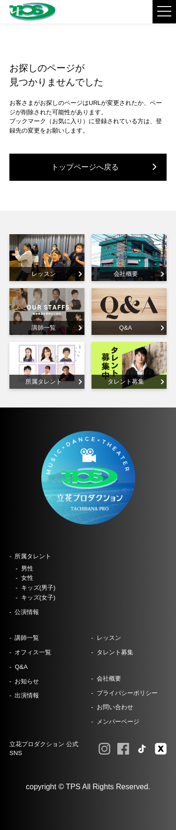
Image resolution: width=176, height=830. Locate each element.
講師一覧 (27, 637)
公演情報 (27, 611)
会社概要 (109, 678)
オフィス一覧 (33, 652)
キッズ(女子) (38, 597)
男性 (27, 568)
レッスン (109, 637)
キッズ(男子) (38, 587)
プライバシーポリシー (127, 693)
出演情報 (27, 695)
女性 (27, 577)
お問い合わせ (115, 707)
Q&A (21, 666)
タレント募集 (115, 652)
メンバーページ (118, 721)
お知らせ (27, 681)
